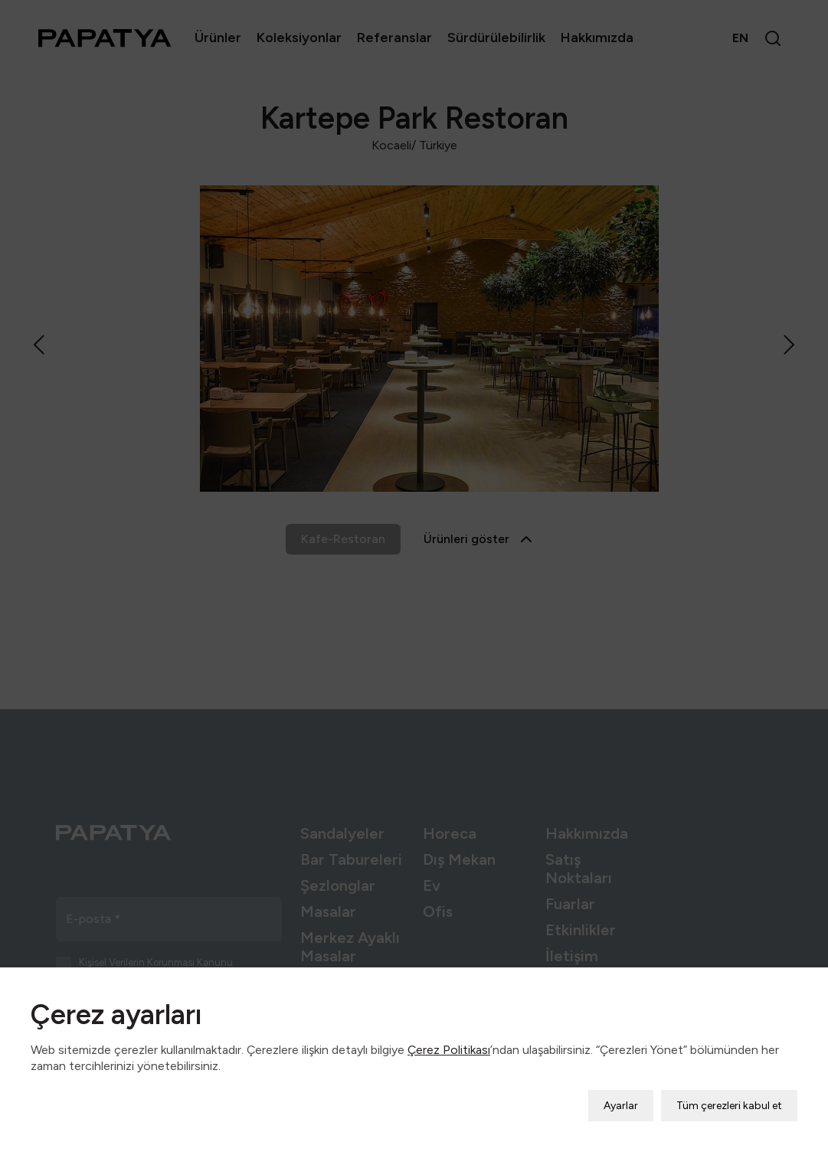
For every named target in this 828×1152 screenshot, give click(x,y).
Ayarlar (621, 1095)
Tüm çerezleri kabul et (729, 1095)
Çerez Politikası (448, 1040)
